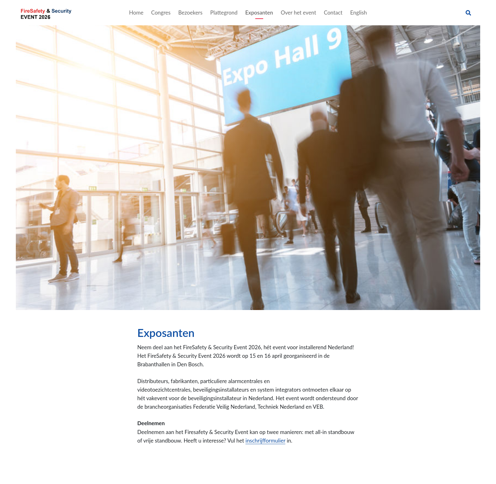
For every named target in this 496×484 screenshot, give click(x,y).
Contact (333, 12)
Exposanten (259, 12)
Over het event (298, 12)
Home (136, 12)
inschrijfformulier (265, 440)
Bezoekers (190, 12)
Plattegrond (223, 12)
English (358, 12)
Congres (160, 12)
